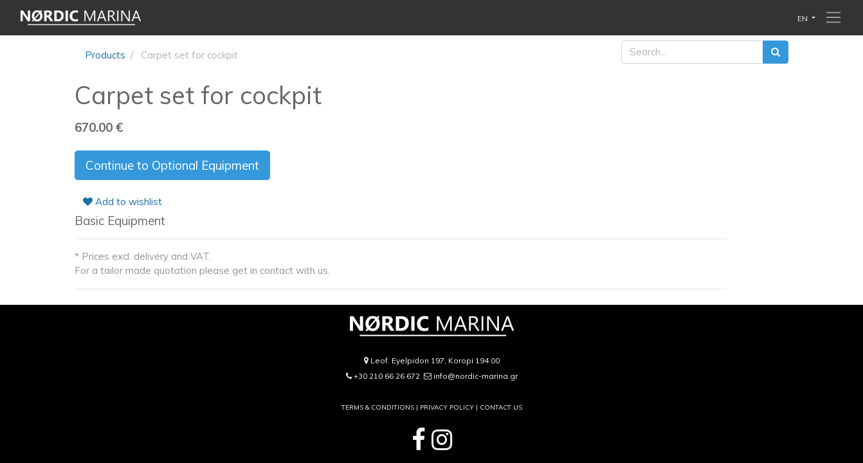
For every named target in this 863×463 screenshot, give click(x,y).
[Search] (775, 52)
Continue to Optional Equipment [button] (172, 165)
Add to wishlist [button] (122, 201)
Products (105, 55)
